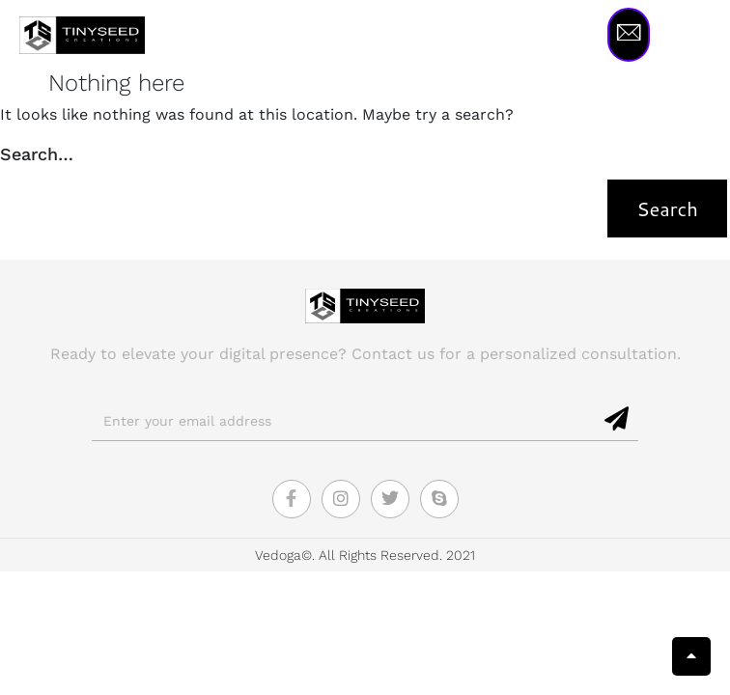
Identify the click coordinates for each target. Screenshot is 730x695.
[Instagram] (341, 499)
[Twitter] (390, 499)
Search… (36, 154)
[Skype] (439, 499)
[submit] (617, 420)
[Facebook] (291, 499)
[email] (344, 421)
